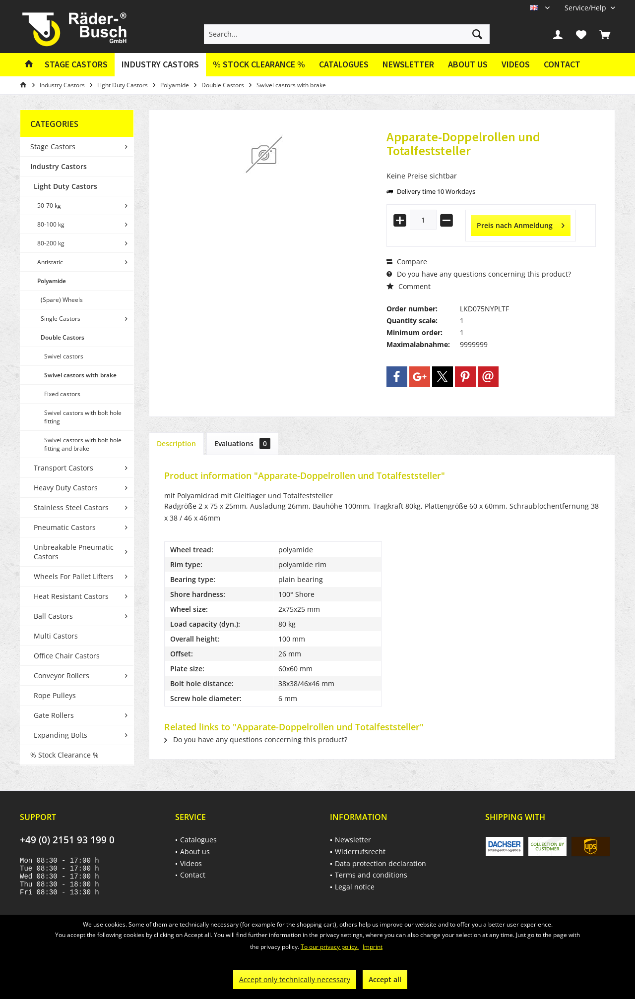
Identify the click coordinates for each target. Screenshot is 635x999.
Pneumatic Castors (65, 527)
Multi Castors (56, 636)
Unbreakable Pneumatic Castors (74, 551)
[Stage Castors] (76, 64)
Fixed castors (62, 394)
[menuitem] (586, 7)
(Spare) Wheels (62, 299)
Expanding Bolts (60, 735)
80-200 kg (50, 243)
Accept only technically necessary (294, 979)
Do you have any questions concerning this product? (478, 274)
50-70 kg (49, 205)
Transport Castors (63, 467)
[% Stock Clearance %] (259, 64)
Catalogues (344, 64)
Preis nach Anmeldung (521, 224)
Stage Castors (52, 146)
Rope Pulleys (55, 695)
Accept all (385, 979)
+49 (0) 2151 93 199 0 (67, 839)
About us (468, 64)
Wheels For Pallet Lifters (74, 576)
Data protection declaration (380, 863)
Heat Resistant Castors (71, 596)
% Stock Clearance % (64, 755)
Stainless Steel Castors (71, 507)
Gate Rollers (54, 715)
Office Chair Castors (67, 655)
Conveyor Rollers (61, 675)
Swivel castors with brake (80, 375)
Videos (516, 64)
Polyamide (51, 281)
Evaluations (242, 443)
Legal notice (355, 886)
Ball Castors (53, 616)
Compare (406, 261)
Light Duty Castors (65, 186)
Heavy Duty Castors (66, 487)
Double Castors (62, 337)
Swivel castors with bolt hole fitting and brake (83, 444)
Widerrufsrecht (360, 851)
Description (176, 443)
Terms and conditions (371, 875)
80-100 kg (50, 224)
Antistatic (50, 262)
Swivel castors (63, 356)
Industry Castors (58, 166)
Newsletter (408, 64)
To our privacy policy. (330, 946)
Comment (408, 286)
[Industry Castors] (160, 64)
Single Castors (60, 318)
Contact (562, 64)
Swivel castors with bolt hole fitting (83, 417)
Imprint (372, 946)
